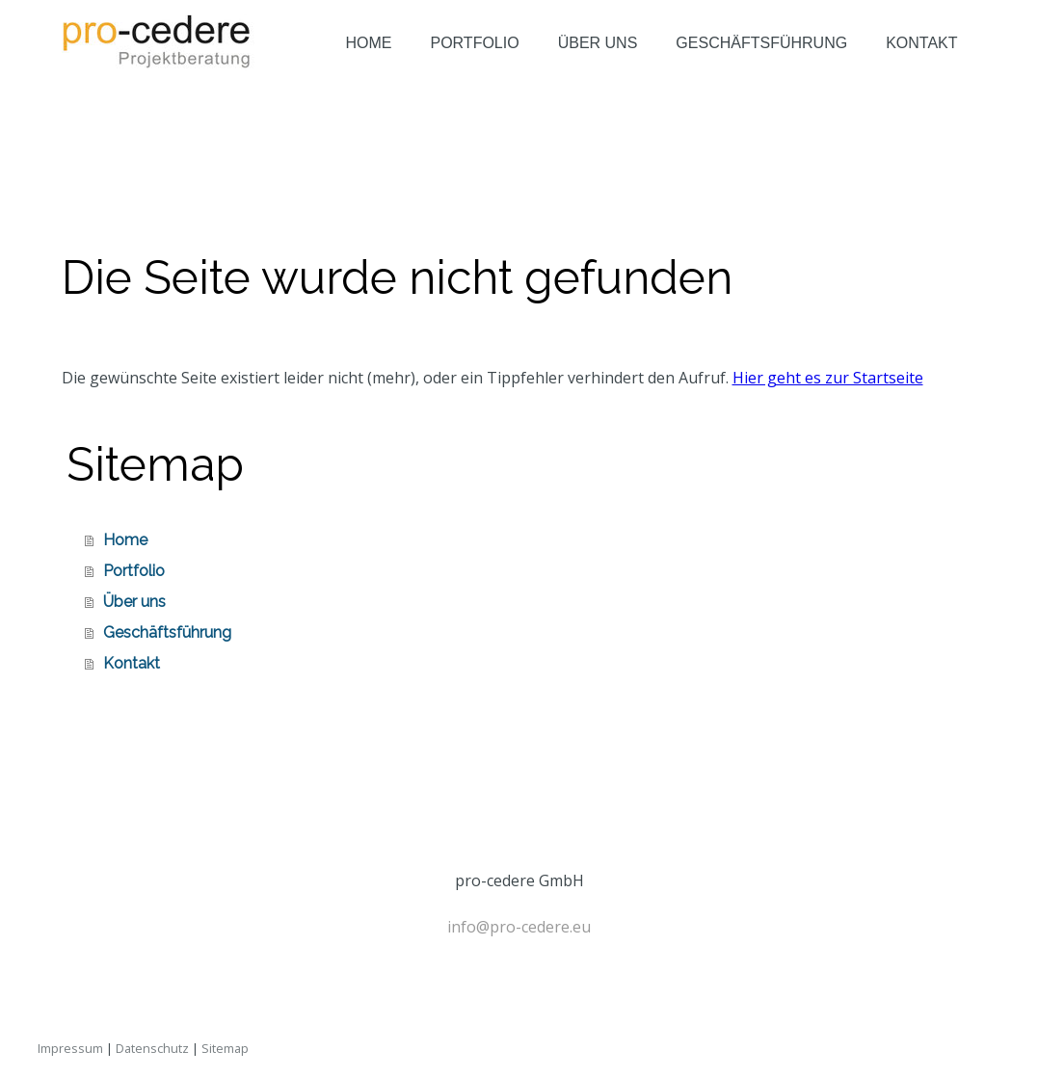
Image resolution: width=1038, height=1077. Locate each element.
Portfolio (474, 43)
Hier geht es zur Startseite (827, 377)
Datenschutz (152, 1048)
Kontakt (921, 43)
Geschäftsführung (761, 43)
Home (368, 43)
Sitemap (225, 1048)
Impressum (70, 1048)
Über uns (598, 43)
